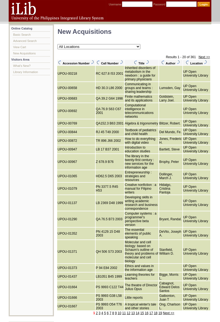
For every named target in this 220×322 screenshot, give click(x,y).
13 (133, 313)
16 (146, 313)
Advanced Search (25, 40)
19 (160, 313)
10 (119, 313)
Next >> (204, 57)
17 (151, 313)
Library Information (25, 72)
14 (137, 313)
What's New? (21, 65)
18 (155, 313)
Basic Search (22, 34)
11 (124, 313)
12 (128, 313)
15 (142, 313)
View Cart (19, 47)
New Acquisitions (24, 53)
